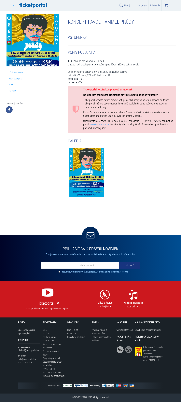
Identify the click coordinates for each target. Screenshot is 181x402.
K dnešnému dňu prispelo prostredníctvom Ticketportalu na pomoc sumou (153, 353)
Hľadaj (124, 5)
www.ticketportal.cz (124, 329)
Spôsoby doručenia (26, 329)
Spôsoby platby (25, 333)
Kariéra (46, 333)
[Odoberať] (129, 265)
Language (142, 5)
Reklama (95, 340)
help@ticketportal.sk (27, 358)
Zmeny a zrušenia (99, 329)
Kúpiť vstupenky (16, 72)
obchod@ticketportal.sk (28, 350)
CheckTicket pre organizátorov (148, 329)
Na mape (12, 90)
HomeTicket (72, 329)
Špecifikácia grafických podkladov (52, 363)
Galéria (11, 84)
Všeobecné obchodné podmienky (52, 345)
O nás (45, 329)
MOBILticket (72, 333)
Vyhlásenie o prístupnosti (53, 375)
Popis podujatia (15, 78)
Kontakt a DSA (49, 340)
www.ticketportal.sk (99, 124)
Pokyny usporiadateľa (101, 336)
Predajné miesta (49, 336)
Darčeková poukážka (76, 336)
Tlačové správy (98, 333)
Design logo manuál (51, 358)
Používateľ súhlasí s (94, 271)
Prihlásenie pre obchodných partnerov (53, 370)
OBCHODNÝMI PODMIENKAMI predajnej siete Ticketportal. (98, 271)
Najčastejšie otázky (26, 362)
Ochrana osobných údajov (51, 353)
